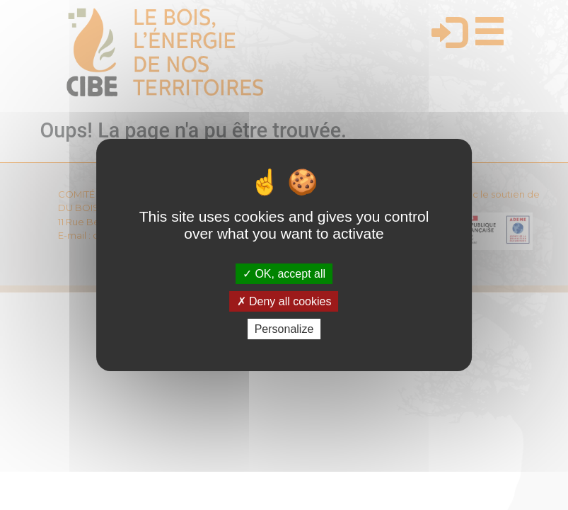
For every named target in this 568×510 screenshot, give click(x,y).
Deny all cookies (284, 301)
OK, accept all (284, 273)
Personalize (284, 329)
